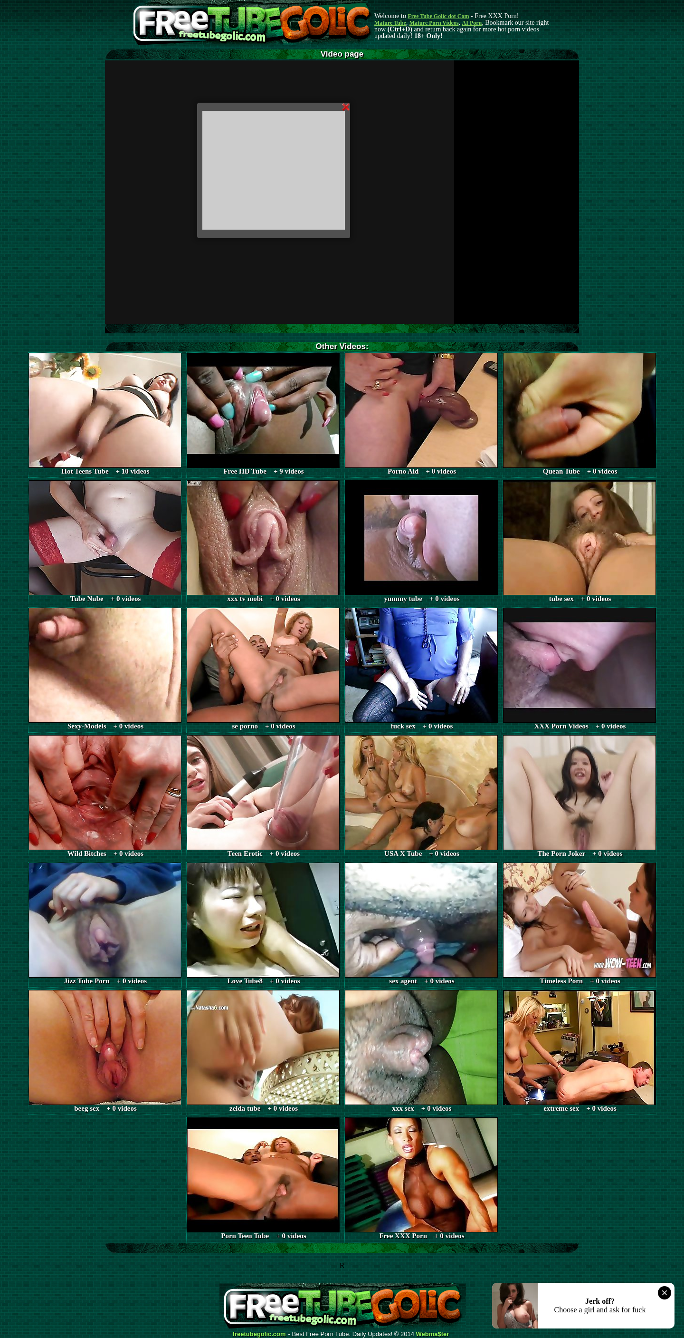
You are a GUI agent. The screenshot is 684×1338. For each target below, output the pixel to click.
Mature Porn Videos (434, 22)
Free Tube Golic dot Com (438, 16)
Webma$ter (432, 1334)
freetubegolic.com (259, 1334)
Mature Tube (390, 22)
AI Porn (472, 22)
